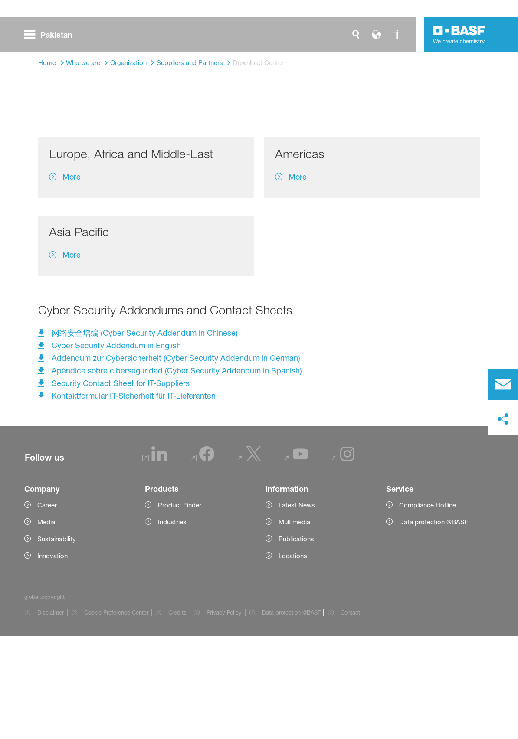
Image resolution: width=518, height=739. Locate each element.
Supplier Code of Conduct (243, 214)
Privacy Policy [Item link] (224, 715)
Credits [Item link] (177, 715)
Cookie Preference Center (116, 715)
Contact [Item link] (350, 715)
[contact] (503, 385)
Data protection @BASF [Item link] (291, 715)
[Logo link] (459, 34)
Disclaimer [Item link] (50, 715)
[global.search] (356, 34)
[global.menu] (51, 34)
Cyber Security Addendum (419, 214)
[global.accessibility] (397, 34)
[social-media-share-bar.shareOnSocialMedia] (503, 419)
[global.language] (376, 34)
